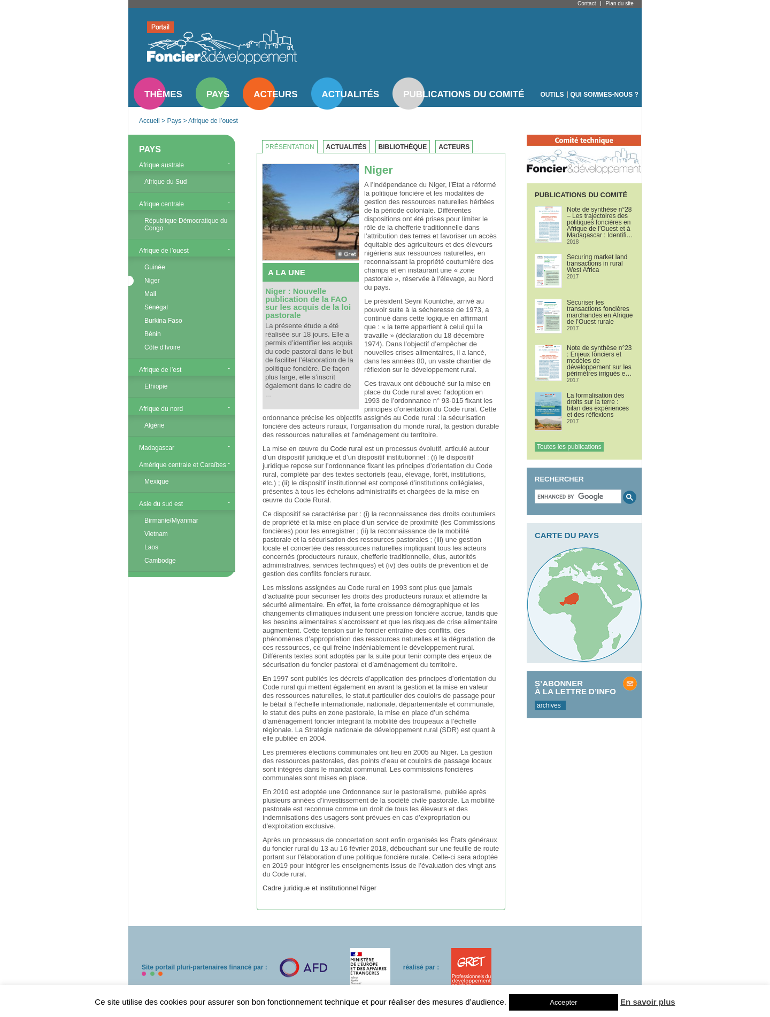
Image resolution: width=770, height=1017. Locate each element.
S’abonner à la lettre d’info (575, 687)
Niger (152, 280)
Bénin (152, 334)
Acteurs (275, 94)
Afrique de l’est (160, 370)
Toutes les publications (569, 447)
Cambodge (160, 560)
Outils (552, 94)
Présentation (289, 147)
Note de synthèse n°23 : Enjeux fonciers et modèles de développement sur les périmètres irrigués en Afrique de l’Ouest (599, 361)
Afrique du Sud (165, 181)
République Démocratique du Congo (185, 224)
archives (549, 705)
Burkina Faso (163, 320)
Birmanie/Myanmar (171, 520)
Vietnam (156, 534)
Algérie (154, 425)
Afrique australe (161, 165)
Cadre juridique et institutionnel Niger (319, 888)
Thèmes (163, 94)
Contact (587, 3)
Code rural (346, 449)
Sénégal (156, 307)
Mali (150, 294)
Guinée (154, 267)
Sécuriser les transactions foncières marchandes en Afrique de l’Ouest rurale (600, 312)
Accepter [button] (563, 1002)
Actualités (351, 94)
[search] (577, 496)
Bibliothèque (403, 147)
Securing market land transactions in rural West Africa (597, 263)
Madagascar (156, 448)
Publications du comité (463, 94)
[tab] (292, 147)
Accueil (149, 121)
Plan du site (619, 3)
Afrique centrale (161, 204)
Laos (151, 547)
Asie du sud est (161, 504)
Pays (217, 94)
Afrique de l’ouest (213, 121)
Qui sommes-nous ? (604, 94)
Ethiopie (155, 386)
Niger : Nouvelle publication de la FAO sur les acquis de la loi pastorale (308, 303)
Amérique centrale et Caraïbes (182, 465)
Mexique (156, 481)
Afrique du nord (161, 409)
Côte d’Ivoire (162, 347)
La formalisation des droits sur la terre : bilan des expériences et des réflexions (598, 405)
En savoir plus (647, 1001)
